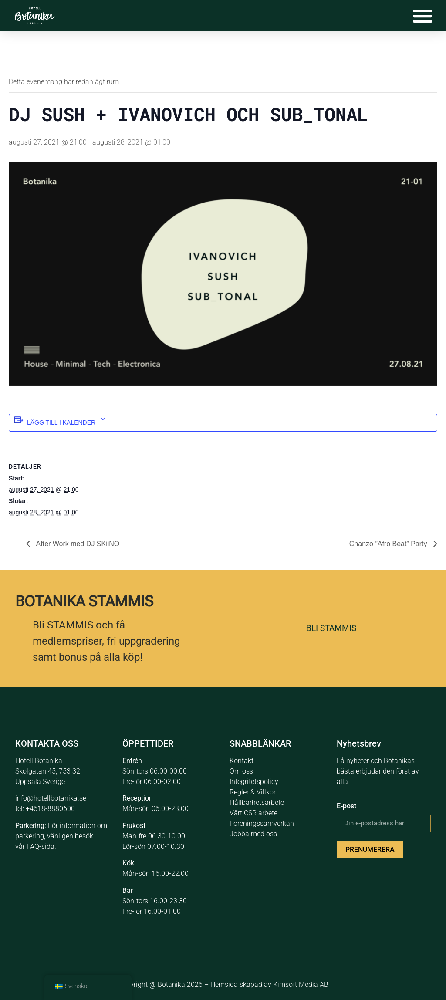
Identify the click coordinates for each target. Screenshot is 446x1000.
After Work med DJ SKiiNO (76, 543)
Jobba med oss (253, 834)
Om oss (241, 771)
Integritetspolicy (254, 781)
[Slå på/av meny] (422, 16)
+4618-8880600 (50, 808)
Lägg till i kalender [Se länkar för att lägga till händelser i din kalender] (61, 422)
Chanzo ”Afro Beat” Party (389, 543)
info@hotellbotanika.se (50, 798)
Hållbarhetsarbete (257, 802)
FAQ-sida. (41, 846)
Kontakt (241, 761)
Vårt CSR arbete (253, 813)
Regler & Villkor (253, 792)
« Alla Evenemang (38, 53)
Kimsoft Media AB (300, 984)
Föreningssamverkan (262, 823)
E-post (346, 806)
